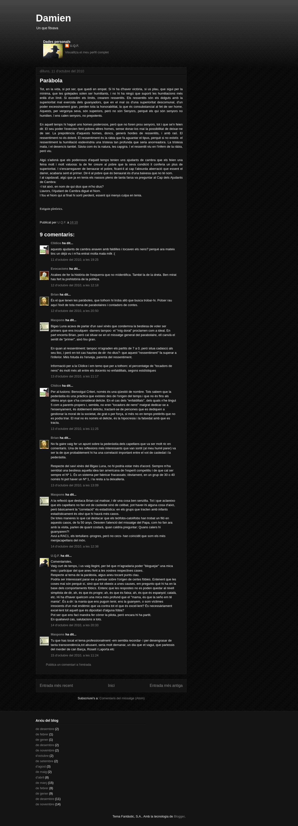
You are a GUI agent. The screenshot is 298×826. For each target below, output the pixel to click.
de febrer (42, 734)
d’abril (40, 777)
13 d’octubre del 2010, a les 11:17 (75, 376)
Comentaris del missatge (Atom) (122, 698)
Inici (111, 685)
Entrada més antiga (166, 685)
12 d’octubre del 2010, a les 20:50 (75, 311)
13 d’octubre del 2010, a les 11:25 (75, 429)
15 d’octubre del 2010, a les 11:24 (75, 655)
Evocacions (59, 268)
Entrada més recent (56, 685)
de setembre (44, 761)
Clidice (56, 243)
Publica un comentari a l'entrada (68, 664)
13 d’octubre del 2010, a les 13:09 (75, 485)
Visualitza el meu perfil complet (87, 52)
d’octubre (42, 756)
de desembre (45, 729)
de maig (41, 772)
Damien (53, 18)
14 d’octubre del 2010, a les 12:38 (75, 546)
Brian (55, 294)
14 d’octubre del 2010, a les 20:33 (75, 625)
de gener (42, 739)
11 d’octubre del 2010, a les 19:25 (75, 259)
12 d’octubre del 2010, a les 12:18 (75, 285)
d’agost (41, 766)
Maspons (57, 320)
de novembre (45, 750)
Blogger (179, 816)
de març (41, 783)
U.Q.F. (74, 46)
